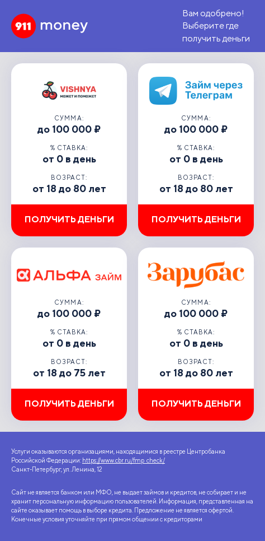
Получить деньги (69, 219)
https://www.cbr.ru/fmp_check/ (123, 460)
